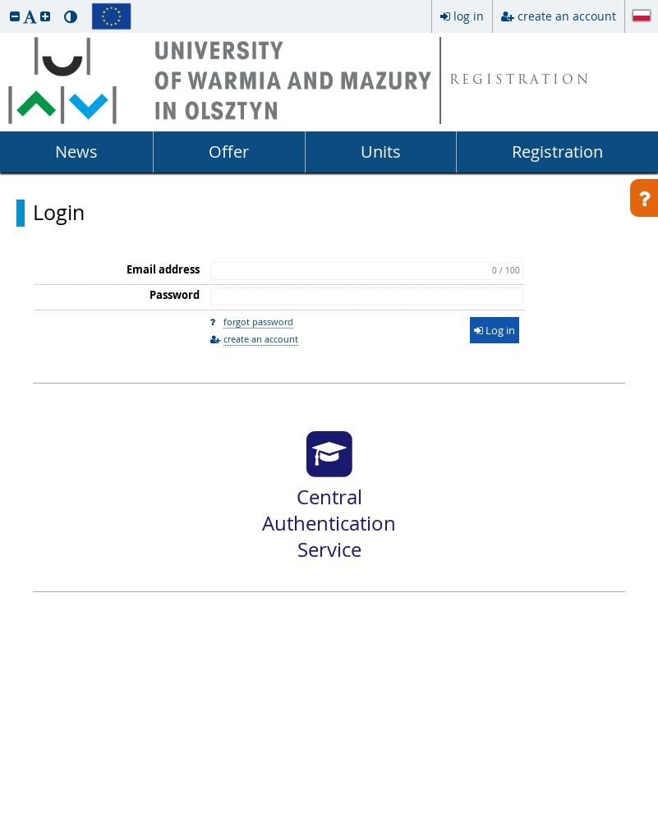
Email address (163, 269)
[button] (15, 16)
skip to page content (4, 4)
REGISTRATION (520, 81)
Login (59, 213)
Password (175, 294)
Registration (557, 151)
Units (381, 151)
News (76, 151)
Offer (229, 151)
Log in (494, 330)
